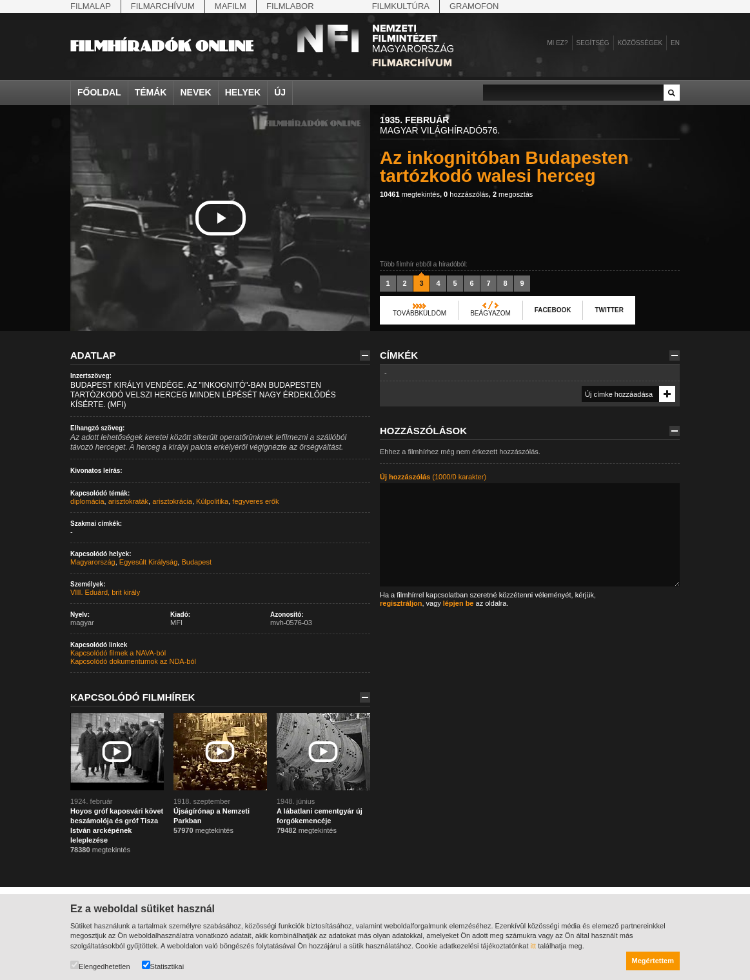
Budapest (196, 562)
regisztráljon (401, 603)
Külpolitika (212, 501)
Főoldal (99, 92)
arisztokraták (128, 501)
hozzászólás (466, 194)
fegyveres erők (255, 501)
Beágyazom (490, 313)
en (675, 42)
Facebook (553, 310)
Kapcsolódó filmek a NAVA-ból (118, 653)
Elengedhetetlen (100, 965)
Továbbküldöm (419, 313)
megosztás (513, 194)
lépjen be (458, 603)
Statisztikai (163, 965)
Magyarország (92, 562)
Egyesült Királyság (148, 562)
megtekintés (410, 194)
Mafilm (230, 6)
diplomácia (87, 501)
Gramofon (474, 6)
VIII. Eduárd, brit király (105, 592)
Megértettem (653, 961)
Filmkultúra (400, 6)
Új (280, 92)
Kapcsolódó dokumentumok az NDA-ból (133, 661)
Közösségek (640, 42)
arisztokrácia (172, 501)
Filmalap (90, 6)
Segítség (593, 42)
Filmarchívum (163, 6)
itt (534, 946)
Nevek (195, 92)
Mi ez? (557, 42)
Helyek (243, 92)
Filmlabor (290, 6)
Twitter (609, 310)
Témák (151, 92)
